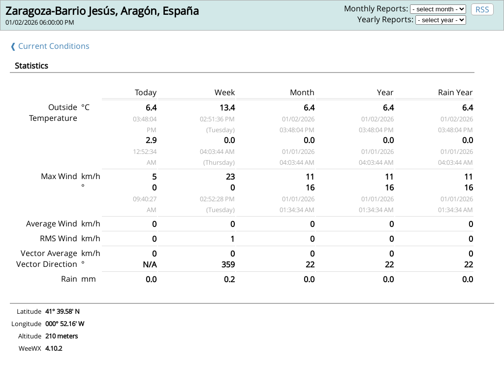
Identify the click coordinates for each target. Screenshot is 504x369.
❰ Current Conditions (50, 45)
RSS (482, 9)
